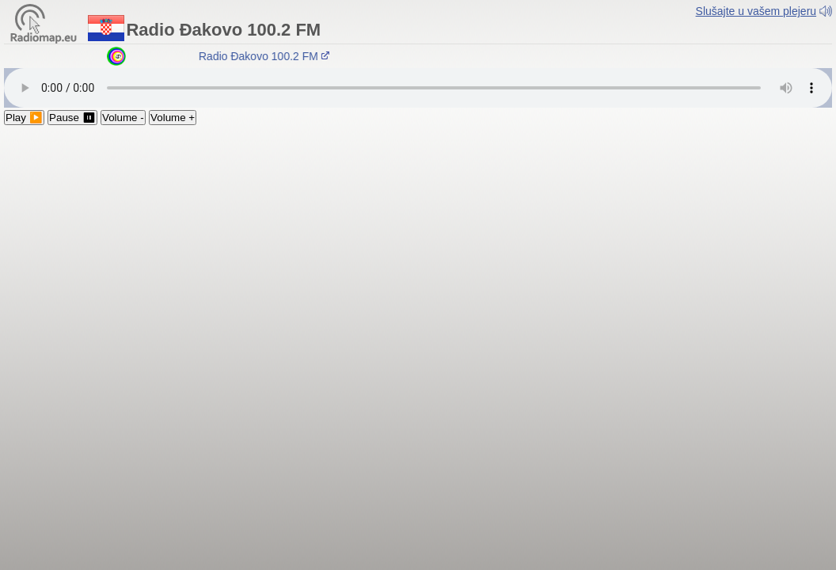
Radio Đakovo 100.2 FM (266, 56)
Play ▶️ (24, 118)
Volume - (123, 118)
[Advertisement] (418, 244)
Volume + (172, 118)
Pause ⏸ (72, 118)
